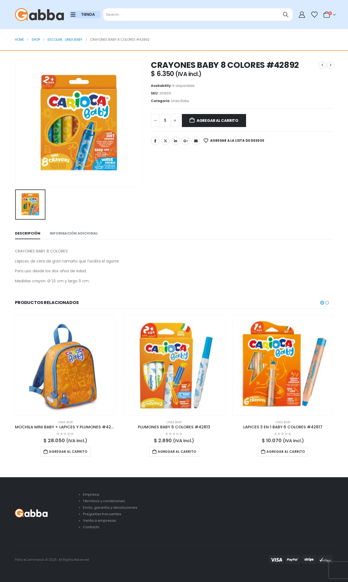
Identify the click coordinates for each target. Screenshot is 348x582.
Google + (185, 141)
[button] (322, 302)
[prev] (322, 65)
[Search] (286, 14)
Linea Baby (180, 101)
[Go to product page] (65, 365)
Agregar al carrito (217, 120)
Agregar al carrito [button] (68, 451)
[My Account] (302, 14)
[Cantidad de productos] (165, 120)
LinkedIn (175, 141)
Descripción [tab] (27, 233)
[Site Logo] (39, 14)
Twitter (165, 141)
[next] (330, 65)
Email (195, 141)
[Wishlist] (314, 14)
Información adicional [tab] (74, 233)
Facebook (155, 141)
